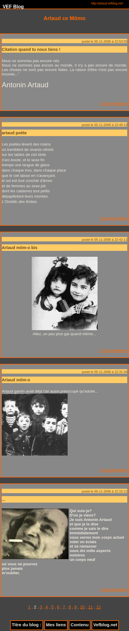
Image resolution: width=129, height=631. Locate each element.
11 (90, 607)
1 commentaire (113, 589)
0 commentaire (113, 103)
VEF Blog (12, 6)
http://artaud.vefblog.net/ (107, 3)
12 (98, 607)
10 (82, 607)
